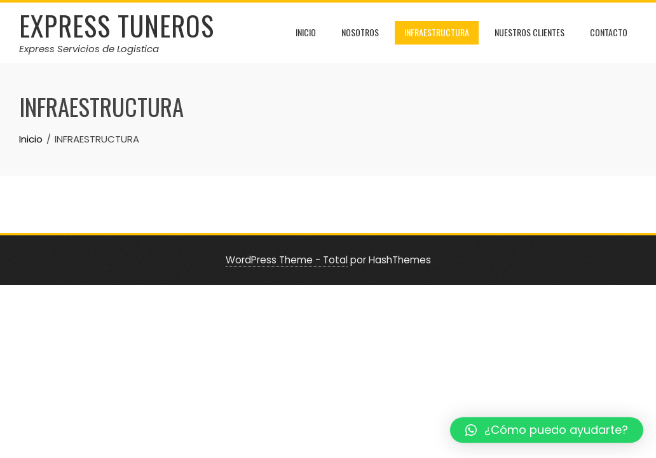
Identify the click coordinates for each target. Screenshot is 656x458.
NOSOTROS (360, 32)
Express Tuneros (116, 25)
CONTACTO (608, 32)
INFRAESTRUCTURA (436, 32)
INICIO (306, 32)
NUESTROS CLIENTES (529, 32)
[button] (546, 430)
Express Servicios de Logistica (89, 48)
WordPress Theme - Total (287, 260)
